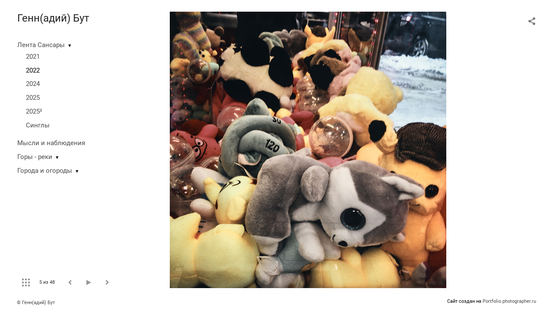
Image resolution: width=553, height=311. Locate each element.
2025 (33, 98)
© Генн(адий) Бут (36, 302)
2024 (33, 84)
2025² (34, 111)
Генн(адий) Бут (53, 18)
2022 (33, 70)
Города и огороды (44, 171)
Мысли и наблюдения (51, 143)
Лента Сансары (41, 45)
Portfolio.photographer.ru (509, 301)
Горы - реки (34, 157)
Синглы (38, 125)
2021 (33, 56)
